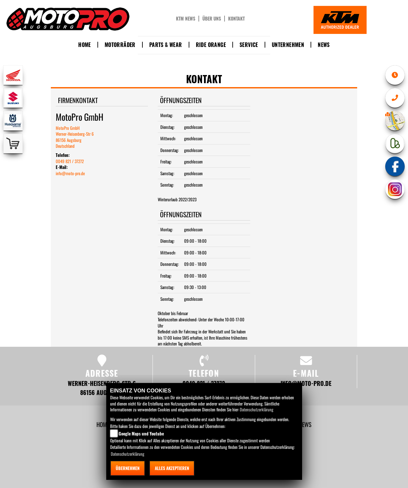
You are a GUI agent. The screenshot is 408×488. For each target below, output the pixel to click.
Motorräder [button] (120, 45)
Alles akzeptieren (172, 468)
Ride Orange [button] (211, 45)
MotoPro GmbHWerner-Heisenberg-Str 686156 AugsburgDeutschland (75, 137)
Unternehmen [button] (288, 45)
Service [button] (249, 45)
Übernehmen (127, 468)
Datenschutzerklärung (256, 409)
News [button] (324, 45)
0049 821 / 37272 (70, 161)
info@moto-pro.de (70, 173)
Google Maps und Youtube (141, 433)
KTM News (185, 19)
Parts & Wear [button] (165, 45)
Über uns (211, 19)
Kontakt (236, 19)
